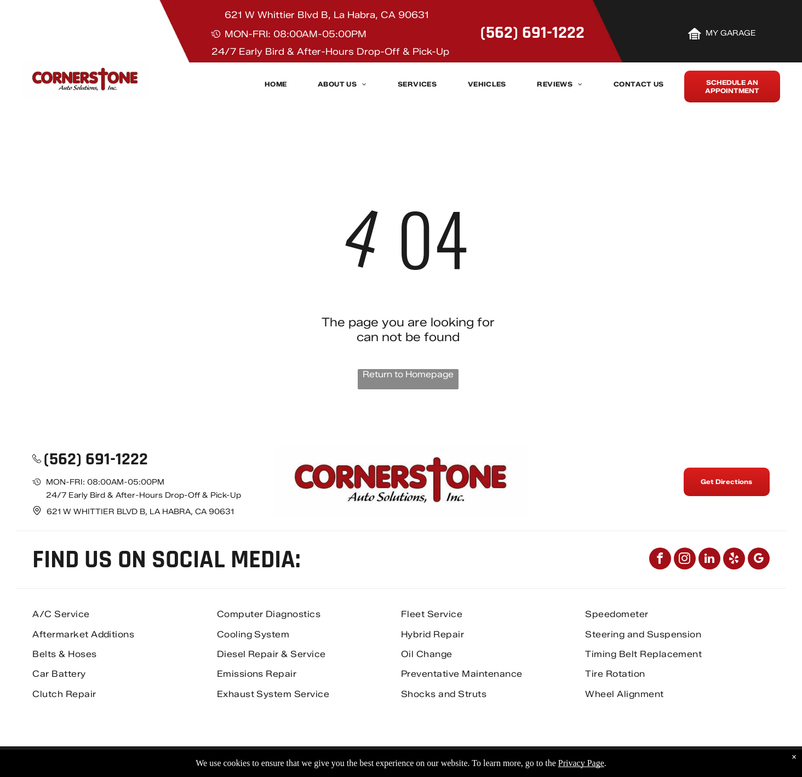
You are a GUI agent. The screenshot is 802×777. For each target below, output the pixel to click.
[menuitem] (275, 87)
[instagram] (685, 560)
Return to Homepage (408, 374)
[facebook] (660, 560)
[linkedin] (709, 560)
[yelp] (734, 560)
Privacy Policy (621, 762)
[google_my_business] (759, 560)
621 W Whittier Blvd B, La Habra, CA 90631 (327, 14)
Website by (737, 762)
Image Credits (682, 762)
